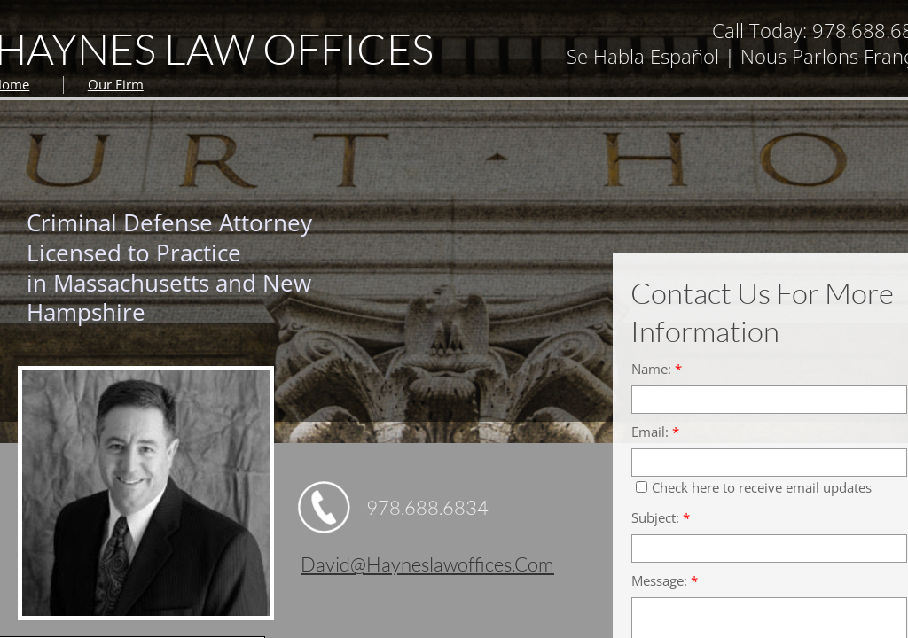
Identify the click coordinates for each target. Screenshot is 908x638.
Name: (656, 369)
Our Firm (116, 84)
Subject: (660, 518)
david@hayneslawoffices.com (427, 564)
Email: (655, 432)
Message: (664, 580)
